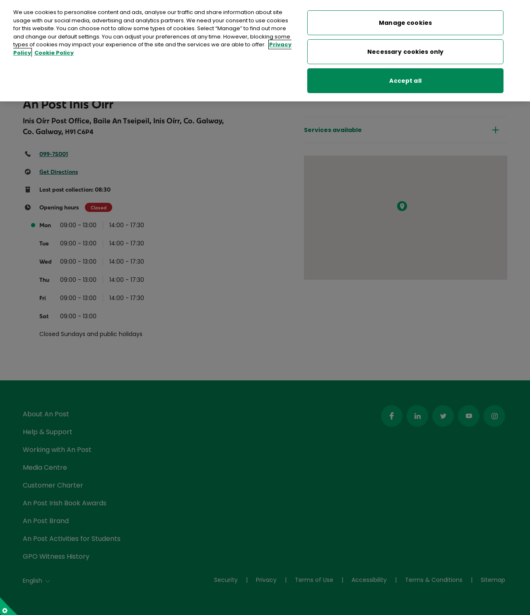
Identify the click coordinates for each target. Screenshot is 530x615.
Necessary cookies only (405, 48)
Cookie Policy (54, 49)
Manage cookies (405, 19)
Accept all (405, 77)
